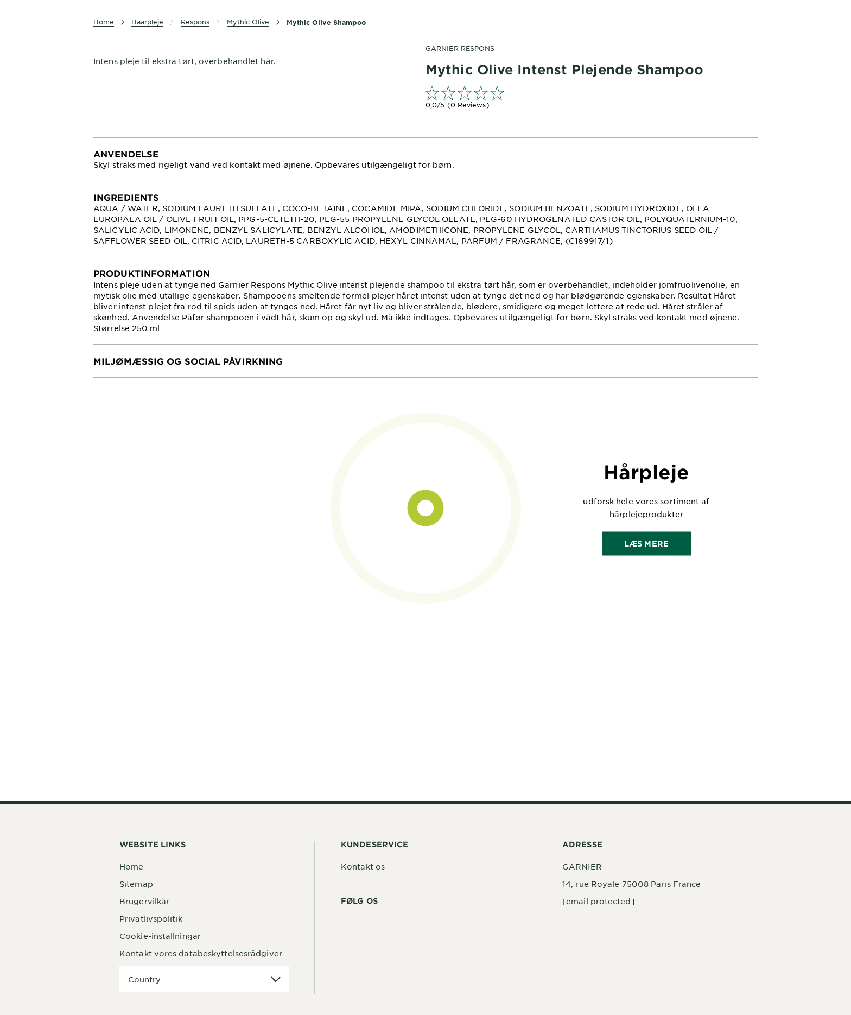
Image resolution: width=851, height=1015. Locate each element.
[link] (592, 98)
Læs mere (646, 543)
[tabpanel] (425, 159)
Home (131, 866)
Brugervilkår (144, 901)
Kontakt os (363, 866)
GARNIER (582, 866)
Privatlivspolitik (150, 918)
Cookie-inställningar (160, 936)
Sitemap (136, 884)
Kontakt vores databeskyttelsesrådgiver (200, 953)
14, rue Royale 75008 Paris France (631, 884)
